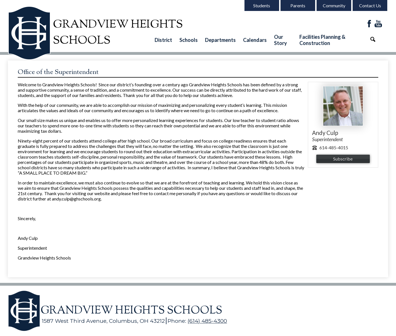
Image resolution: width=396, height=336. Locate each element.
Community (334, 5)
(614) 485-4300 (207, 320)
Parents (297, 5)
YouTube (378, 24)
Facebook (369, 24)
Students (261, 5)
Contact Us (370, 5)
